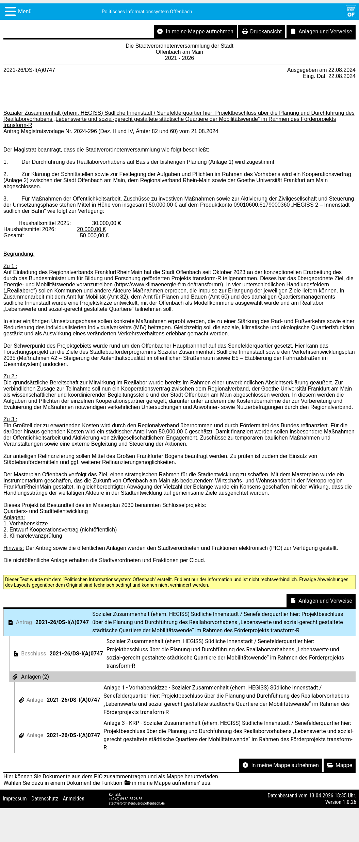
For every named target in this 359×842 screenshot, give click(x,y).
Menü (25, 11)
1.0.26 (349, 802)
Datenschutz (44, 798)
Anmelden (73, 798)
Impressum (15, 798)
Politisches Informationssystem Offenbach (147, 11)
